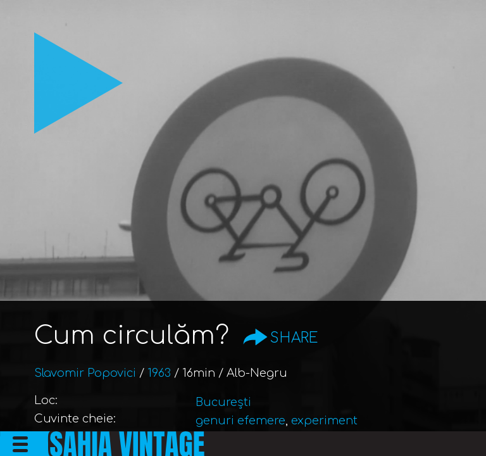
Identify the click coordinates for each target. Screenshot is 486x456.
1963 (159, 373)
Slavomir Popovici (85, 373)
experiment (324, 420)
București (223, 402)
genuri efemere (240, 420)
